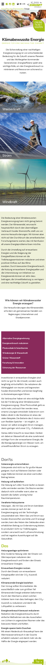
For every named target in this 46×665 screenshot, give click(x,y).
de (21, 4)
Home (3, 9)
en (24, 4)
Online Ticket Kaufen (39, 25)
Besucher (10, 9)
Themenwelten (18, 9)
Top (37, 661)
